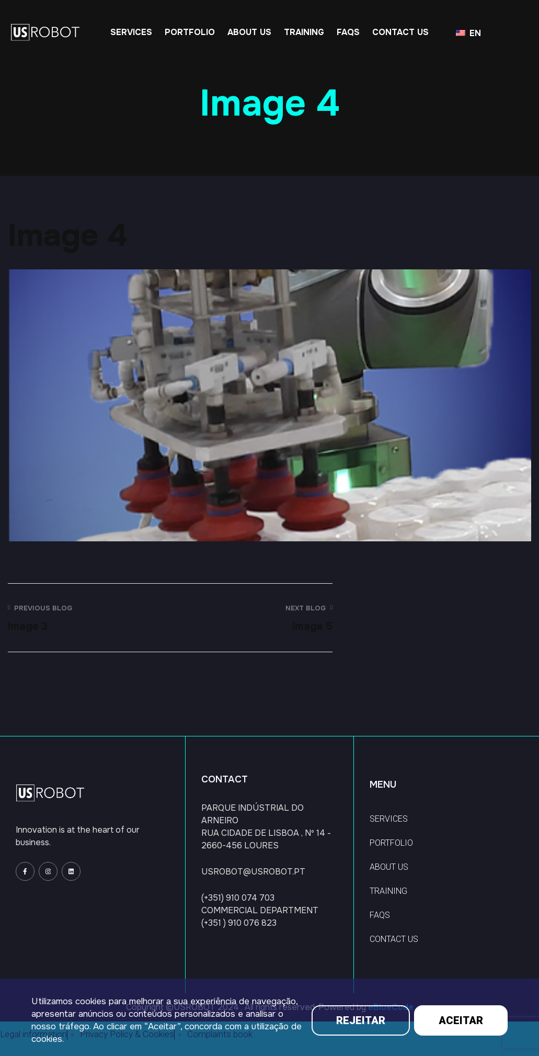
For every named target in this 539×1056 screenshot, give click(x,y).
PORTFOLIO (391, 843)
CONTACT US (394, 939)
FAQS (380, 915)
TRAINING (388, 891)
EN (468, 33)
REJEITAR (360, 1020)
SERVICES (389, 819)
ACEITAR (461, 1020)
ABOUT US (389, 867)
